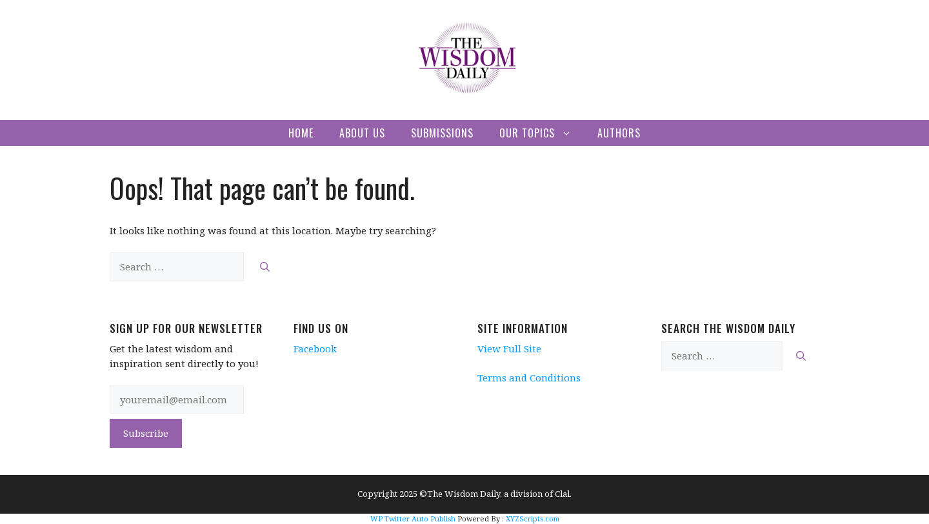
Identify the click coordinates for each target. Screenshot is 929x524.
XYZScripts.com (532, 518)
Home (301, 133)
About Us (362, 133)
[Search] (264, 266)
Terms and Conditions (529, 377)
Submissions (442, 133)
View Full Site (509, 348)
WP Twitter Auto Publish (412, 518)
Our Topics (541, 133)
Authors (619, 133)
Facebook (315, 348)
